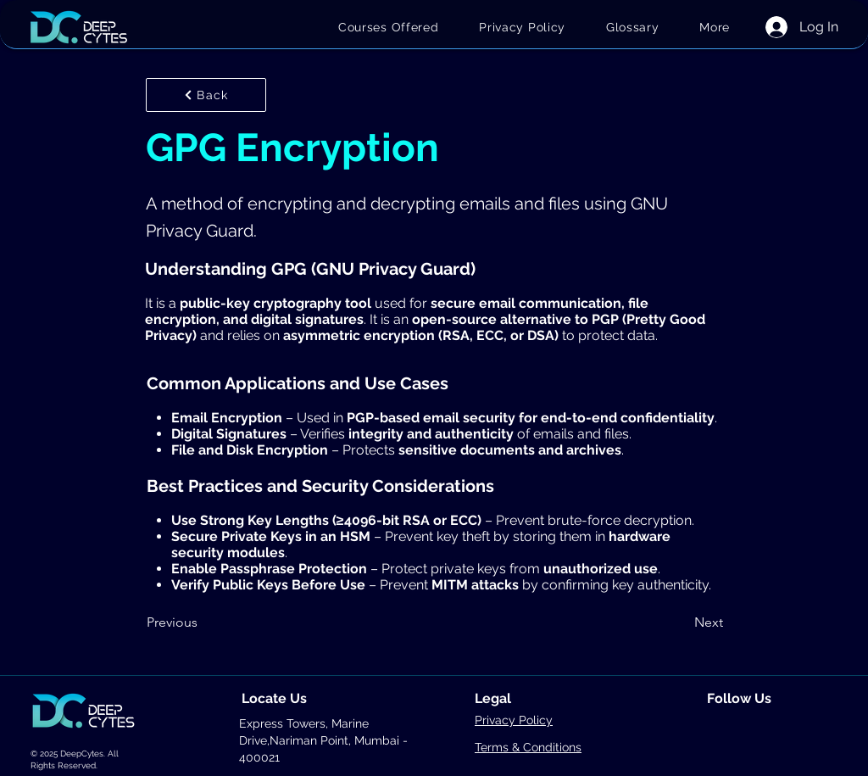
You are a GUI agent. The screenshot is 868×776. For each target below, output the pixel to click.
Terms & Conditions (528, 747)
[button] (714, 27)
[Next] (680, 622)
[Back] (206, 95)
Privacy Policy (514, 720)
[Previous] (203, 622)
